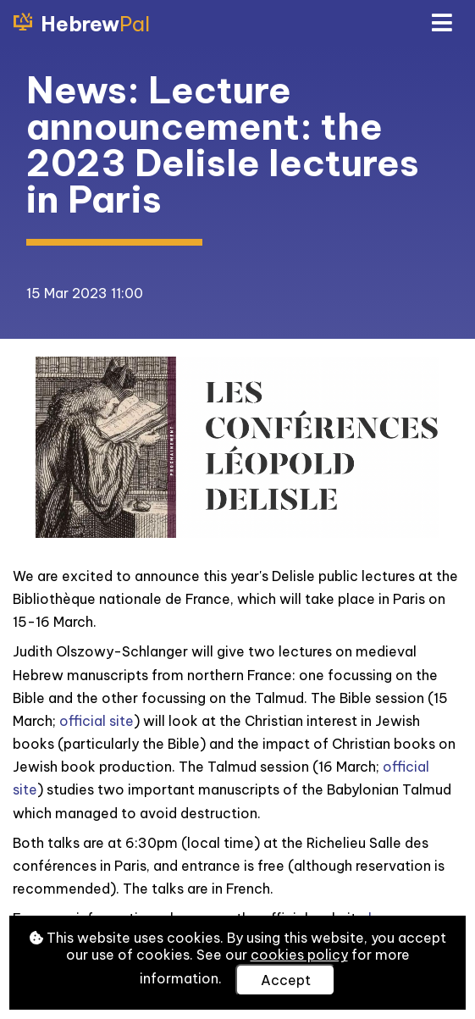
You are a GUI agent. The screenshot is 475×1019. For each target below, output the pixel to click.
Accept (286, 980)
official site (96, 720)
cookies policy (299, 954)
